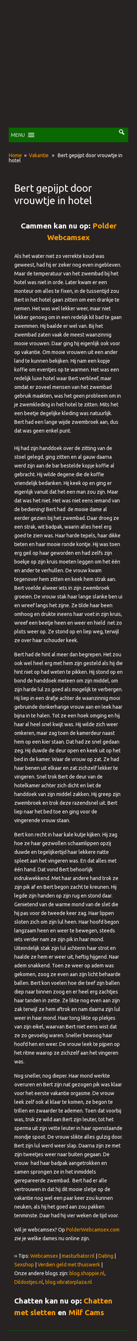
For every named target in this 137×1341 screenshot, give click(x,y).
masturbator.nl (78, 1256)
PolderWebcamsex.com (92, 1230)
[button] (18, 135)
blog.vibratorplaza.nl (68, 1282)
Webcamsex (44, 1256)
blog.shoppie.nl (86, 1273)
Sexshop (24, 1265)
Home (15, 155)
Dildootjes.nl (28, 1282)
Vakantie (39, 155)
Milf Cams (86, 1312)
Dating (105, 1256)
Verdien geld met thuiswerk (69, 1265)
